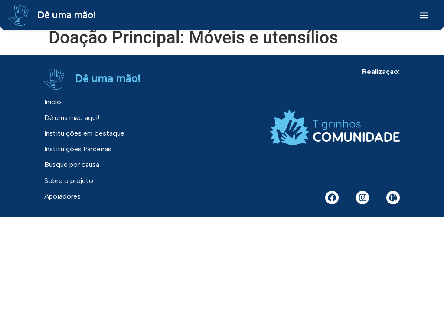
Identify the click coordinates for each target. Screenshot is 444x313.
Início (52, 102)
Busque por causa (71, 164)
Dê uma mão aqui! (71, 117)
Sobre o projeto (68, 180)
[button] (424, 15)
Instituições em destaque (84, 133)
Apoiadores (62, 196)
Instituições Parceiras (77, 149)
